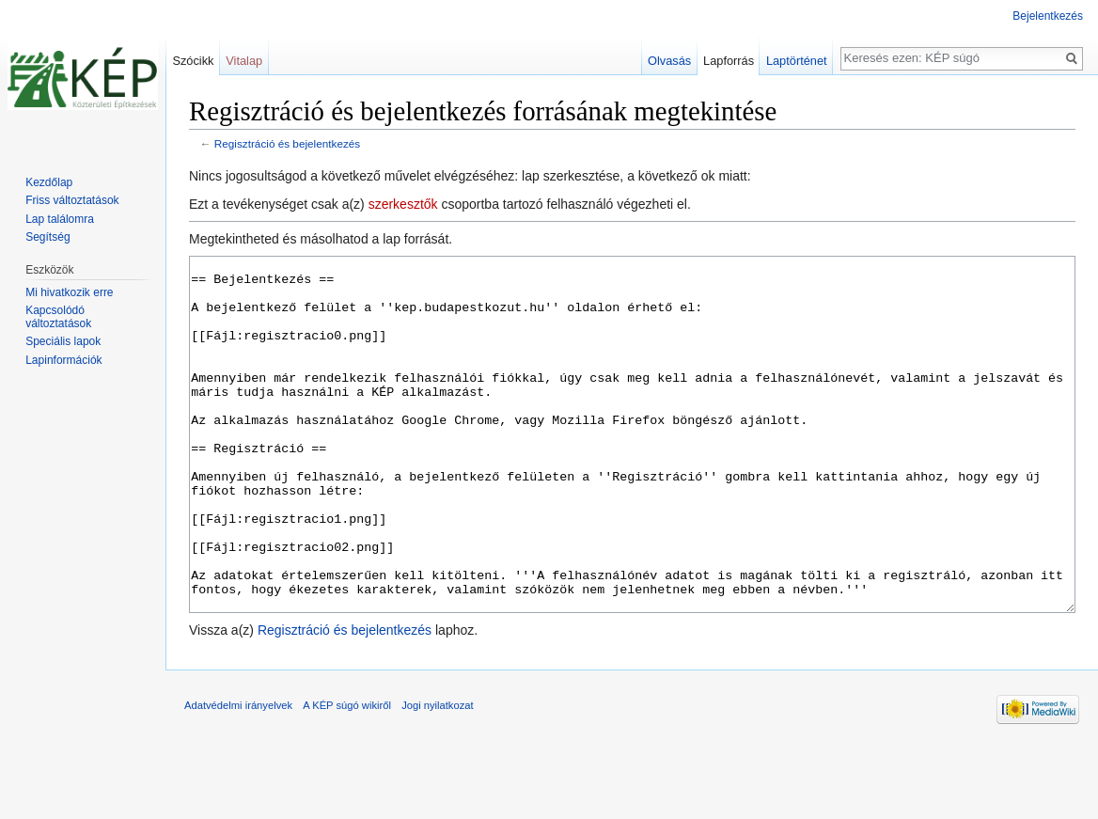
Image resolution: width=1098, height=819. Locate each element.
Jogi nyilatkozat (437, 775)
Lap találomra (59, 219)
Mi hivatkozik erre (69, 292)
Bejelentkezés (1047, 16)
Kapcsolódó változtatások (58, 317)
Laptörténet (796, 61)
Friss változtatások (71, 200)
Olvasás (669, 61)
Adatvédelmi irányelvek (238, 775)
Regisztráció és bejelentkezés (287, 143)
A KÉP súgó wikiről (347, 775)
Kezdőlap (48, 182)
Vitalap (244, 61)
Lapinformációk (63, 360)
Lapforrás (728, 61)
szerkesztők (403, 204)
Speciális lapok (63, 341)
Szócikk (192, 61)
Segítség (47, 237)
